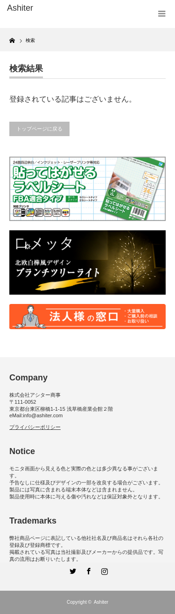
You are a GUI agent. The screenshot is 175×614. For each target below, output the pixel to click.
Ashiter (101, 602)
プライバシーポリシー (35, 427)
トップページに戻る (39, 128)
